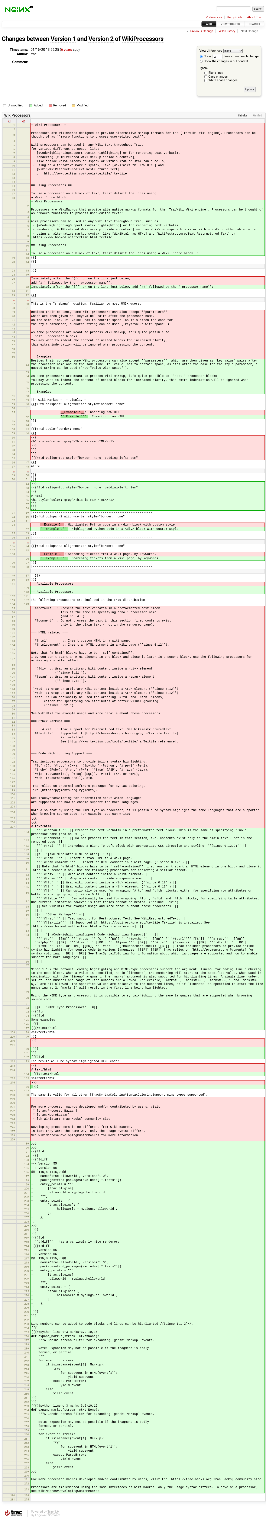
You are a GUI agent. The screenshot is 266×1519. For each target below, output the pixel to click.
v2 (23, 120)
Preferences (214, 17)
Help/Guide (234, 17)
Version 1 (63, 38)
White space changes (223, 80)
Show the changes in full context (224, 61)
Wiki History (227, 31)
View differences (211, 51)
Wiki (209, 24)
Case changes (218, 76)
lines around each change (236, 56)
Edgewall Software (47, 1515)
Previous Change (201, 31)
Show (205, 56)
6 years (66, 50)
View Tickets (230, 24)
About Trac (254, 17)
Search (254, 24)
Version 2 (101, 38)
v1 (9, 120)
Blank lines (215, 73)
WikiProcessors (142, 38)
